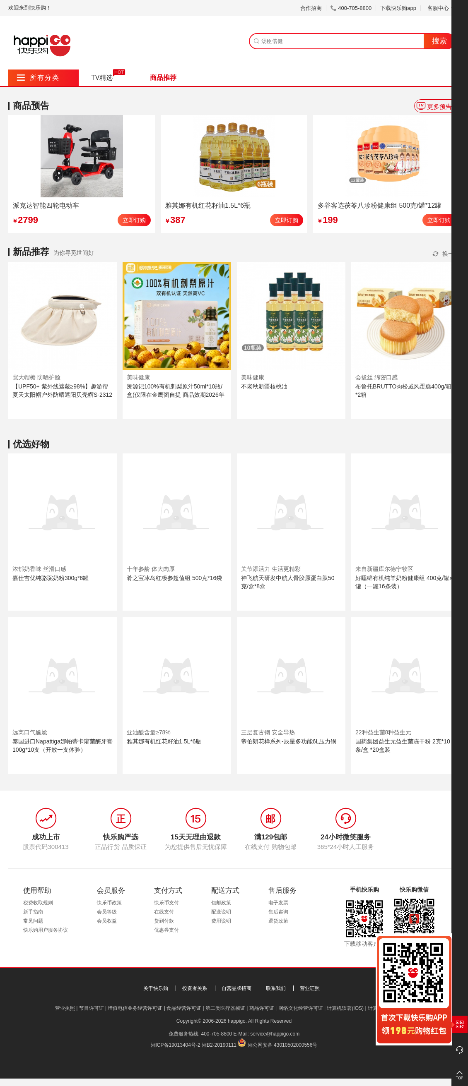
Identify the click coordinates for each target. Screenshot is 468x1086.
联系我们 (276, 988)
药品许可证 (261, 1008)
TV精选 (102, 77)
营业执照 (65, 1008)
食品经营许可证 (183, 1008)
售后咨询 (278, 912)
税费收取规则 (38, 903)
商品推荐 (163, 77)
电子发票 (278, 903)
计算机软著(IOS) (345, 1008)
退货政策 (278, 921)
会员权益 (107, 921)
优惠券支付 (166, 930)
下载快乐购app (398, 8)
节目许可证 (91, 1008)
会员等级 (107, 912)
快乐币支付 (166, 903)
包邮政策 (221, 903)
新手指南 (33, 912)
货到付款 (164, 921)
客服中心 (441, 8)
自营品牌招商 (236, 988)
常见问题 (33, 921)
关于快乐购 (155, 988)
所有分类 (38, 77)
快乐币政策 (109, 903)
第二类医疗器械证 (225, 1008)
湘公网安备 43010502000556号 (283, 1045)
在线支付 (164, 912)
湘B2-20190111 (219, 1045)
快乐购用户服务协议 (45, 930)
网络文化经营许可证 (300, 1008)
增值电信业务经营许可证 (135, 1008)
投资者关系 (194, 988)
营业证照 (310, 988)
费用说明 (221, 921)
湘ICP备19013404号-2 (175, 1045)
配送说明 (221, 912)
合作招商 (311, 8)
